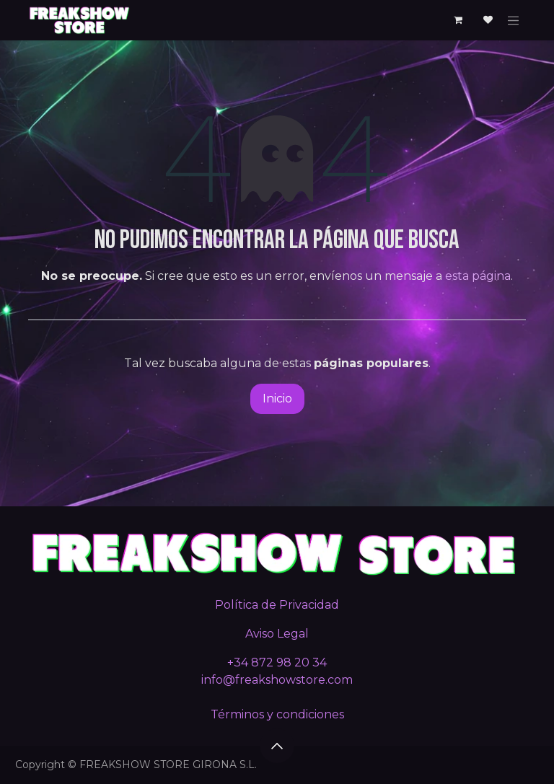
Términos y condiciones (277, 714)
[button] (277, 745)
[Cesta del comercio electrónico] (458, 20)
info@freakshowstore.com (277, 680)
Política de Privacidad (277, 605)
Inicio (277, 398)
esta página (478, 276)
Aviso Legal (277, 633)
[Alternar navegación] (514, 20)
